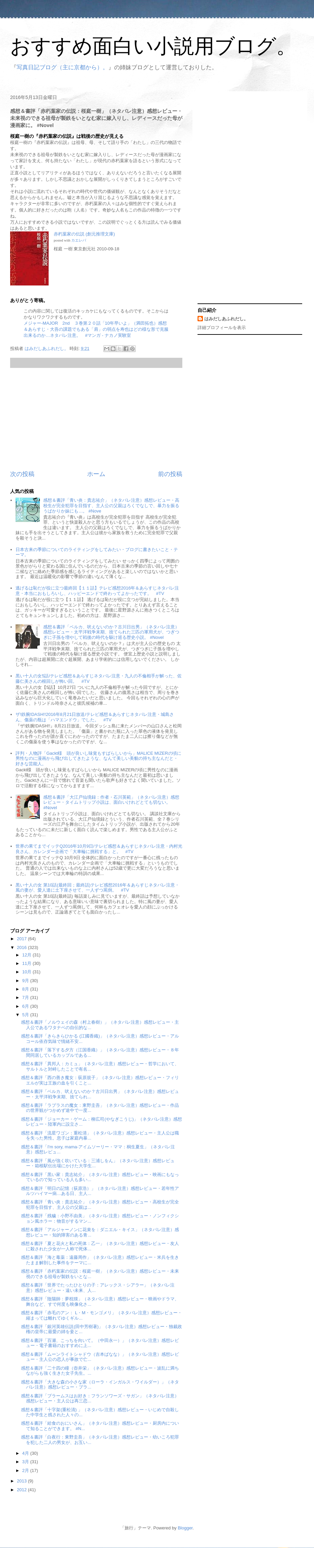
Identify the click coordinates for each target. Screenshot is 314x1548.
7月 (26, 997)
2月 (26, 1470)
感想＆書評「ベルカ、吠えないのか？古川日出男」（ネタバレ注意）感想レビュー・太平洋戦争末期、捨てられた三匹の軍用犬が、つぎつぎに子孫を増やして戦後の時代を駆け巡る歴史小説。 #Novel (111, 632)
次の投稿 (22, 474)
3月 (26, 1461)
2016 (22, 947)
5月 (26, 1014)
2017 (22, 938)
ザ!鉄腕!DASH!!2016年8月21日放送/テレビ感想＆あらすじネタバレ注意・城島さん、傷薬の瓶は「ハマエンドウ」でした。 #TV (95, 717)
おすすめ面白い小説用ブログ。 (153, 46)
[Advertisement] (96, 419)
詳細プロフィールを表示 (222, 327)
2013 (22, 1480)
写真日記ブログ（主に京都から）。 (62, 67)
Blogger (185, 1527)
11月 (27, 963)
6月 (26, 1006)
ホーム (96, 474)
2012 (22, 1489)
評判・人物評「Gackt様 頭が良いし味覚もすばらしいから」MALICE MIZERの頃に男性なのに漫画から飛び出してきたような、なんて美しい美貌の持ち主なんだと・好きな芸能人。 (98, 758)
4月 (26, 1453)
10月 (27, 971)
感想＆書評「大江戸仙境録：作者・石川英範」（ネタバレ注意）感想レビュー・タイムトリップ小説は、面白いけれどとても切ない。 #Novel (111, 802)
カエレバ (78, 240)
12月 (27, 954)
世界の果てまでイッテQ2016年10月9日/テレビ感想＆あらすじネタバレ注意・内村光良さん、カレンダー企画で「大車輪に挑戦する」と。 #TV (99, 849)
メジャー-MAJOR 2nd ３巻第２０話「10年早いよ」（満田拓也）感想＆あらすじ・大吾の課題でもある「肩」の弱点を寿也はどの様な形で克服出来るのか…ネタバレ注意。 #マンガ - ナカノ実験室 (96, 329)
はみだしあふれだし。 (226, 318)
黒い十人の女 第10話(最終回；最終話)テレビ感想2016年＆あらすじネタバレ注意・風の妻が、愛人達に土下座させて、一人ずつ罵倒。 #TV (97, 887)
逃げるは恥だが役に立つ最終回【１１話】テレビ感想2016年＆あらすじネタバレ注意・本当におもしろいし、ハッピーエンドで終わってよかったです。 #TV (97, 590)
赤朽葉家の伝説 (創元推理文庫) (84, 233)
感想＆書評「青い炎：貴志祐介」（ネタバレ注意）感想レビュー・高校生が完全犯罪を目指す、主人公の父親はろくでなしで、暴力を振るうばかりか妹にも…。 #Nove (111, 505)
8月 (26, 989)
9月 (26, 980)
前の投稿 (170, 474)
